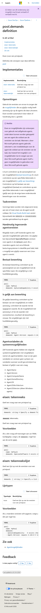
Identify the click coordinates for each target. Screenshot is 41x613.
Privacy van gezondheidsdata (14, 600)
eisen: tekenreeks (10, 45)
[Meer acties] (36, 20)
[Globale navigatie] (2, 3)
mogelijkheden (10, 107)
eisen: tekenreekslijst (11, 48)
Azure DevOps (13, 20)
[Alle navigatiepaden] (4, 20)
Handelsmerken (27, 603)
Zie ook (6, 51)
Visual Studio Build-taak (21, 213)
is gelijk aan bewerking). (26, 181)
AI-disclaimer (8, 594)
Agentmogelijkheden (15, 547)
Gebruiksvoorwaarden (11, 603)
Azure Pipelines (25, 20)
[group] (20, 286)
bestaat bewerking (24, 175)
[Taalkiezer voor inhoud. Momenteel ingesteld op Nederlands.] (10, 583)
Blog (29, 594)
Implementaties (9, 42)
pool (4, 64)
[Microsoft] (20, 3)
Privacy (15, 597)
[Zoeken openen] (28, 3)
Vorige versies (20, 594)
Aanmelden (35, 3)
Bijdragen (7, 597)
